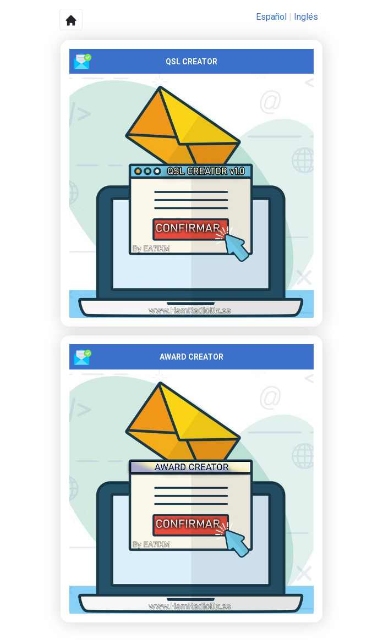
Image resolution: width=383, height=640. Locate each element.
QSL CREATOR (145, 61)
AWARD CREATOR (148, 357)
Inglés (306, 17)
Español (271, 17)
